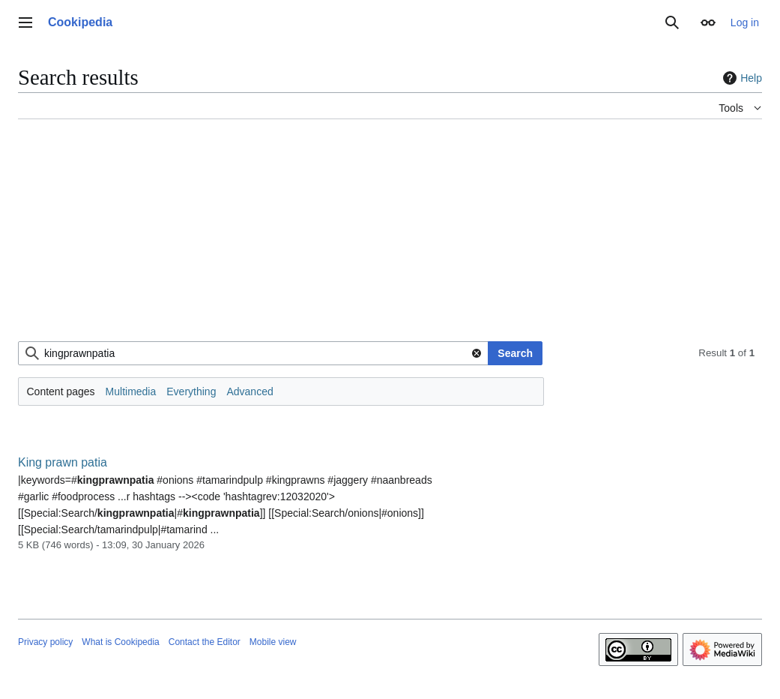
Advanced (249, 392)
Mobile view (273, 642)
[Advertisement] (390, 236)
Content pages (61, 392)
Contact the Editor (205, 642)
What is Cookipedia (120, 642)
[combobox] (253, 353)
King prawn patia (62, 462)
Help (740, 78)
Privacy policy (45, 642)
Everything (191, 392)
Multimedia (131, 392)
